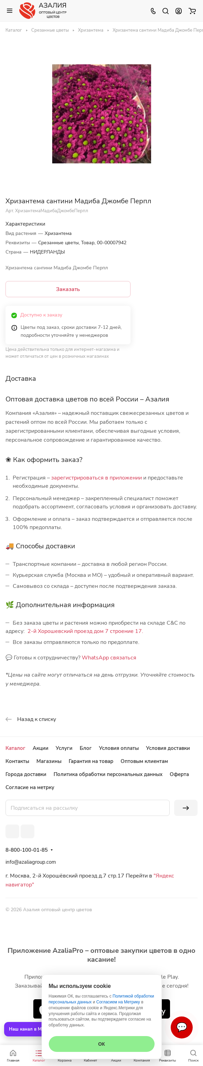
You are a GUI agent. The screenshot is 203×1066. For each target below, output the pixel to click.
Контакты (17, 761)
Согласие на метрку (29, 787)
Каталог (15, 748)
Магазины (48, 761)
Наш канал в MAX (28, 1029)
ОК (101, 1044)
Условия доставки (168, 748)
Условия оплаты (119, 748)
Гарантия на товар (91, 761)
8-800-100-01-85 (26, 850)
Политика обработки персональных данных (108, 774)
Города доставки (25, 774)
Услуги (64, 748)
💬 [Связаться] (181, 1027)
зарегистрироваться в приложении (96, 478)
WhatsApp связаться (109, 657)
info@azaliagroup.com (30, 862)
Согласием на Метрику (118, 1002)
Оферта (179, 774)
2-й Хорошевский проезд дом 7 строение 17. (85, 631)
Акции (40, 748)
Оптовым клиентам (144, 761)
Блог (86, 748)
